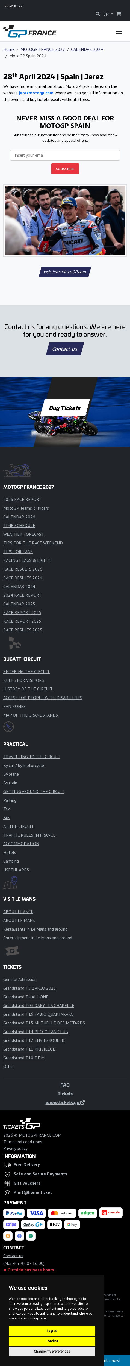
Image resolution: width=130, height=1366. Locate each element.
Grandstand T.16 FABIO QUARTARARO (38, 1014)
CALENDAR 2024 (87, 49)
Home (8, 49)
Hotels (9, 852)
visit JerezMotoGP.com (65, 271)
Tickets (65, 1093)
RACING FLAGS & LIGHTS (27, 560)
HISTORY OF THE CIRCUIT (28, 689)
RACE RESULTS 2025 (22, 630)
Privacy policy (15, 1148)
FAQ (65, 1085)
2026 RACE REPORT (22, 499)
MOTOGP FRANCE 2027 (42, 49)
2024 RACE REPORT (22, 595)
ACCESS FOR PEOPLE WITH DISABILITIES (42, 697)
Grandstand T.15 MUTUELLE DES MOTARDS (44, 1023)
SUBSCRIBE (65, 168)
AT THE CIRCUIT (18, 826)
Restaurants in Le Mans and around (35, 929)
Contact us (65, 348)
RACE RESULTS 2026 (22, 569)
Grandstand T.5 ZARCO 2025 (29, 988)
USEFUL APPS (16, 869)
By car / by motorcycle (23, 765)
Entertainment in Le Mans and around (37, 937)
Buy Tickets (65, 408)
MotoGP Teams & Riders (26, 508)
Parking (9, 800)
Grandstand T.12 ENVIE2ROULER (33, 1040)
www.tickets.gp (65, 1102)
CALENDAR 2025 (19, 603)
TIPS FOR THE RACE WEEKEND (33, 543)
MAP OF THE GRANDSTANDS (30, 715)
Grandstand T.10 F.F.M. (24, 1057)
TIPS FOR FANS (18, 551)
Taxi (7, 808)
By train (10, 782)
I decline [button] (52, 1341)
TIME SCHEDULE (19, 525)
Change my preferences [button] (52, 1351)
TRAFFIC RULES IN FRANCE (29, 835)
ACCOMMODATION (21, 843)
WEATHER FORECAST (23, 534)
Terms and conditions (22, 1141)
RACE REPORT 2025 (22, 612)
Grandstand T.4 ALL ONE (25, 996)
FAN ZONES (14, 706)
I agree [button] (52, 1331)
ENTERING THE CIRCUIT (26, 671)
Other (8, 1066)
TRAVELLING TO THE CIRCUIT (31, 756)
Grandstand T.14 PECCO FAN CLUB (35, 1031)
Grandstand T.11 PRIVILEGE (29, 1049)
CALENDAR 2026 (19, 516)
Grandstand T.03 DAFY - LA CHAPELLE (38, 1005)
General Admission (20, 979)
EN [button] (106, 14)
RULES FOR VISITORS (23, 680)
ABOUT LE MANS (19, 920)
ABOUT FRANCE (18, 911)
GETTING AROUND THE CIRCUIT (33, 791)
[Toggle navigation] (119, 31)
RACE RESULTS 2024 (22, 577)
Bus (6, 817)
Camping (11, 861)
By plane (11, 774)
